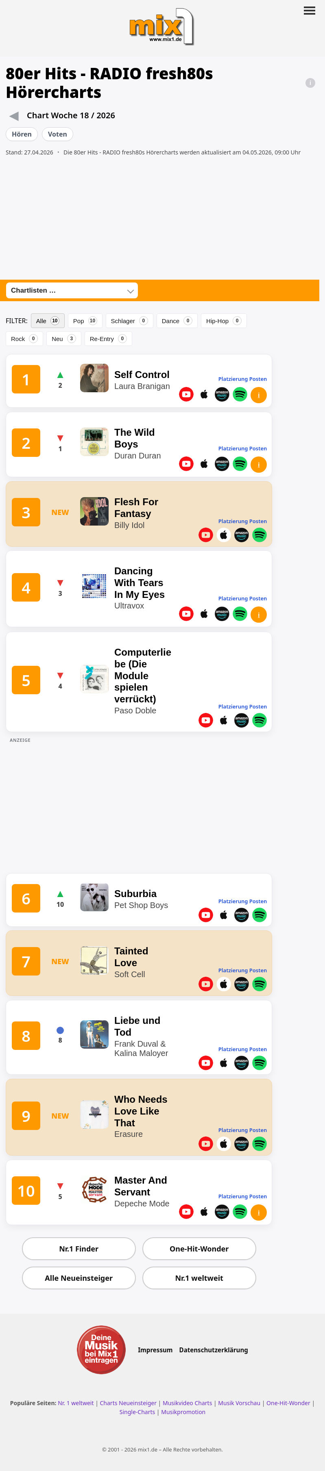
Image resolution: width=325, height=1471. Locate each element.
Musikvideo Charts (187, 1403)
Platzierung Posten (242, 378)
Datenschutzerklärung (213, 1350)
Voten (57, 134)
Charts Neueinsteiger (128, 1403)
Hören (22, 134)
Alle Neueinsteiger (79, 1278)
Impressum (155, 1350)
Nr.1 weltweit (199, 1278)
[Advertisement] (162, 218)
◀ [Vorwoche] (13, 115)
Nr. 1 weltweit (76, 1403)
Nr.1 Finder (78, 1249)
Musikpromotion (183, 1412)
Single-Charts (137, 1412)
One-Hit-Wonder (199, 1249)
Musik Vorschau (239, 1403)
